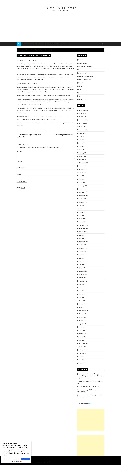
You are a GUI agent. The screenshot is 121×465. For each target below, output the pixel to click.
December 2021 (83, 120)
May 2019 (81, 212)
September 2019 (83, 202)
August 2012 (82, 284)
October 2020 (83, 166)
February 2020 (83, 186)
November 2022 (83, 110)
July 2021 (81, 136)
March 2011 (82, 330)
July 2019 (81, 209)
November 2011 (83, 314)
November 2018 (83, 228)
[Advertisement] (60, 24)
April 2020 (81, 179)
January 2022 (82, 117)
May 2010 (81, 363)
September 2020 (83, 169)
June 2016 (81, 258)
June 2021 (81, 140)
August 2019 (82, 205)
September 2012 (83, 281)
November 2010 (83, 343)
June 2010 (81, 360)
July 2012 (81, 288)
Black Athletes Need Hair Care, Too (89, 386)
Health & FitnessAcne (84, 80)
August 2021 (82, 133)
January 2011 (82, 337)
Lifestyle (45, 44)
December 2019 (83, 192)
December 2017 (83, 232)
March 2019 (82, 218)
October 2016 (83, 245)
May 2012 (81, 294)
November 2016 (83, 242)
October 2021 (83, 126)
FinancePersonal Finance (85, 76)
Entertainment (35, 44)
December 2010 (83, 340)
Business (24, 44)
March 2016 (82, 268)
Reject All (16, 459)
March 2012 (82, 301)
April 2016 (81, 265)
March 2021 (82, 149)
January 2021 (82, 156)
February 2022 (83, 113)
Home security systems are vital (64, 135)
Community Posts (60, 8)
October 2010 (83, 347)
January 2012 (82, 307)
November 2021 (83, 123)
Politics (59, 44)
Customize (7, 459)
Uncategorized (82, 99)
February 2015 (83, 274)
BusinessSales (82, 63)
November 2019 (83, 195)
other (80, 89)
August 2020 (82, 172)
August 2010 (82, 353)
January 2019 (82, 222)
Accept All (25, 459)
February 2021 (83, 153)
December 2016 (83, 238)
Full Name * (20, 162)
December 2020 (83, 159)
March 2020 (82, 182)
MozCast (90, 403)
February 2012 (83, 304)
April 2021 (81, 146)
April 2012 (81, 297)
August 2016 (82, 251)
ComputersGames (83, 70)
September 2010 (83, 350)
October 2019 (83, 199)
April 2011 (81, 327)
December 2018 (83, 225)
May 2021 (81, 143)
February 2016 (83, 271)
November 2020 (83, 163)
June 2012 (81, 291)
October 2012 (83, 278)
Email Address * (21, 168)
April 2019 (81, 215)
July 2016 (81, 255)
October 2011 (83, 317)
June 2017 (81, 235)
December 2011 (83, 311)
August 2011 (82, 324)
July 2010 (81, 357)
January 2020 (82, 189)
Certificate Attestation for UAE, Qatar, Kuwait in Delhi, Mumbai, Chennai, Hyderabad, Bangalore (90, 376)
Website (19, 174)
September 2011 (83, 320)
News (52, 44)
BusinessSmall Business (85, 66)
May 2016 (81, 261)
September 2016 (83, 248)
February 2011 (83, 334)
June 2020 (81, 176)
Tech (66, 44)
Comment (19, 151)
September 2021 (83, 130)
